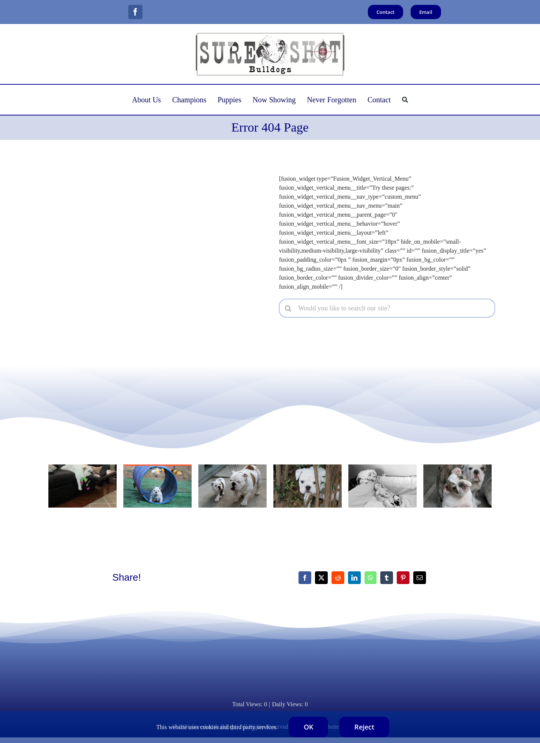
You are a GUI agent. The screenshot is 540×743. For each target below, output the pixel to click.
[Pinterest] (403, 577)
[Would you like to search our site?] (387, 308)
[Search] (405, 99)
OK (308, 726)
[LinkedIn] (354, 577)
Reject (364, 726)
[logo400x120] (270, 34)
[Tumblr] (386, 577)
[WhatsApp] (370, 577)
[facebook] (135, 12)
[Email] (419, 577)
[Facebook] (305, 577)
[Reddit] (338, 577)
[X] (321, 577)
